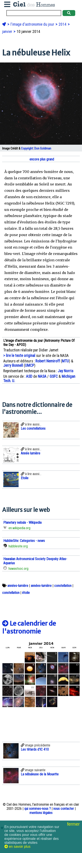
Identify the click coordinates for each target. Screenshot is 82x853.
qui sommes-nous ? (37, 809)
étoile (26, 593)
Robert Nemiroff (47, 361)
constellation (63, 586)
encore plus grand (41, 159)
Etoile (24, 478)
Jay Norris (65, 371)
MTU (65, 361)
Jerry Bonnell (13, 365)
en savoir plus (17, 846)
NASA (42, 376)
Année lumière (30, 453)
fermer (74, 824)
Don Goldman (42, 148)
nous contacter (63, 809)
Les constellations (33, 428)
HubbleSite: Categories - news (24, 541)
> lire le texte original (19, 355)
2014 (63, 24)
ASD (29, 376)
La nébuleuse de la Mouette (40, 774)
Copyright (27, 148)
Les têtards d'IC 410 (35, 749)
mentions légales (41, 813)
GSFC (54, 376)
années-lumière (17, 586)
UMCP (29, 365)
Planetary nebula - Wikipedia (22, 522)
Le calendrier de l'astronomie (29, 627)
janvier (7, 31)
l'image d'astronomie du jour (32, 24)
